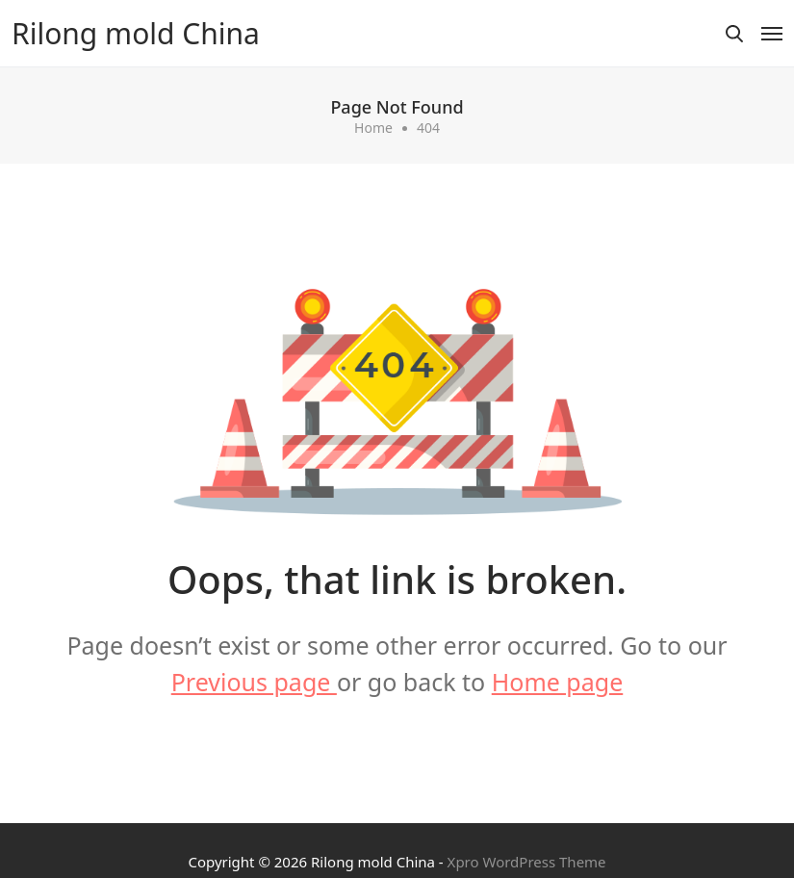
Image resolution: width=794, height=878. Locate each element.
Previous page (254, 681)
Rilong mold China (136, 33)
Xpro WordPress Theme (527, 861)
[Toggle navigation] (771, 33)
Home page (558, 681)
